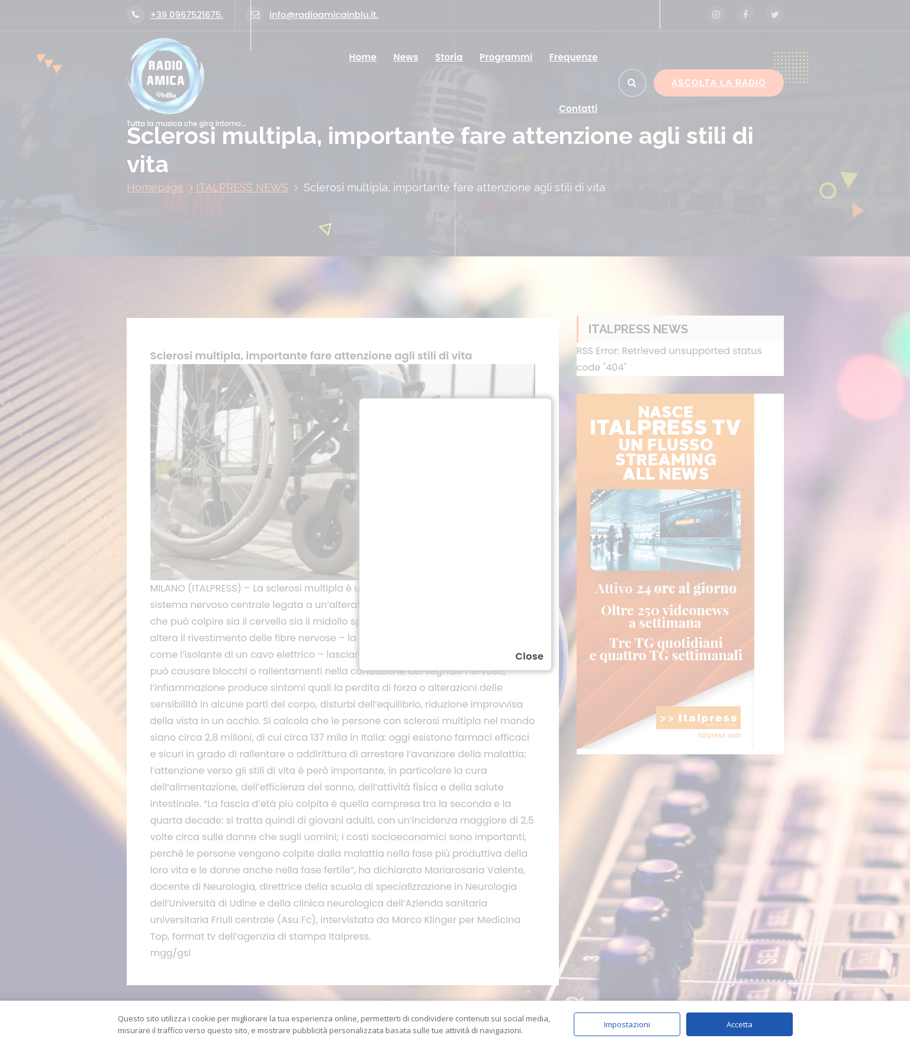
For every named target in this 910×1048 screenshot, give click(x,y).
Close (529, 656)
